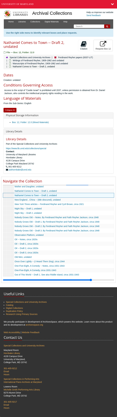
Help (65, 22)
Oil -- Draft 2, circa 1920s (26, 248)
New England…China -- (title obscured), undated (38, 200)
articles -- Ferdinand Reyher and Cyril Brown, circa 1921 (49, 204)
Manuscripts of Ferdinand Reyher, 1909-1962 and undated (40, 63)
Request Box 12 (103, 45)
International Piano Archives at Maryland (23, 382)
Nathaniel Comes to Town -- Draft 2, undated (36, 195)
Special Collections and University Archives (30, 57)
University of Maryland (18, 4)
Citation (83, 45)
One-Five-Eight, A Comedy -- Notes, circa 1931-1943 (40, 266)
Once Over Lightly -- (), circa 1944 (40, 261)
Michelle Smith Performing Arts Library (22, 389)
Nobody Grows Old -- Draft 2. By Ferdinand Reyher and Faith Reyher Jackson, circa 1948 (57, 226)
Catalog (9, 305)
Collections (35, 22)
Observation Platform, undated (29, 235)
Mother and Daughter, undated (29, 186)
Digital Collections (14, 308)
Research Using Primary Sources (21, 314)
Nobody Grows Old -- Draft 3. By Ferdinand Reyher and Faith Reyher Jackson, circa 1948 (57, 230)
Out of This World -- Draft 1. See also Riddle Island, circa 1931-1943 (47, 274)
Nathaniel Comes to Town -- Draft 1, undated (36, 191)
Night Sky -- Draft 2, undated (28, 213)
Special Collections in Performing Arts (21, 379)
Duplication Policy (14, 311)
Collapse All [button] (10, 110)
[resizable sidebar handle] (58, 280)
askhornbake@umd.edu (20, 169)
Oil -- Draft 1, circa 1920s (26, 244)
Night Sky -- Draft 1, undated (28, 208)
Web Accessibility (12, 332)
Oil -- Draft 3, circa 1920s (26, 252)
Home (11, 22)
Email (6, 371)
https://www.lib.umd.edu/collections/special (26, 148)
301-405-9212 (10, 368)
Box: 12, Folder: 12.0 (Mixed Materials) (30, 122)
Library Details (14, 131)
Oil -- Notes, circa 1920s (26, 239)
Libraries (22, 22)
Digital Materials (52, 22)
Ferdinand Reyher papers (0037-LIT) (75, 57)
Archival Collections (52, 13)
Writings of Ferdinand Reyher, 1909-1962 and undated (38, 60)
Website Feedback (30, 332)
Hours (6, 374)
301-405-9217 (10, 402)
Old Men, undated (23, 257)
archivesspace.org (34, 325)
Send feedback (93, 15)
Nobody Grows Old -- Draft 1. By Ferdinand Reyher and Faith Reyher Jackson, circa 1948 (57, 222)
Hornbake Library (12, 353)
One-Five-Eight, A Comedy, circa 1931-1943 (35, 270)
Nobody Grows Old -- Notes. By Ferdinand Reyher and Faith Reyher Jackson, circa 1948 (57, 217)
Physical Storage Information (22, 115)
